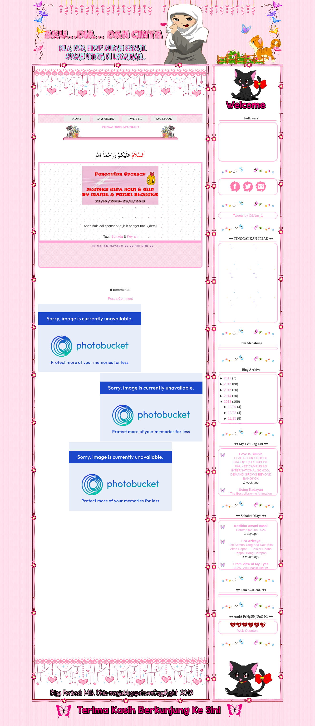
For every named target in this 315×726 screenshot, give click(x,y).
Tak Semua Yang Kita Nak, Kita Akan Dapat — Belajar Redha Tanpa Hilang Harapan (251, 549)
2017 (227, 378)
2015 (227, 390)
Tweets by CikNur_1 (248, 215)
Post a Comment (120, 298)
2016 (227, 384)
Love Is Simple (250, 454)
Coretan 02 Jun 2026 (251, 530)
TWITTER (135, 118)
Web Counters (247, 631)
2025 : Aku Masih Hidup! (251, 568)
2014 (227, 396)
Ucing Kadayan (251, 489)
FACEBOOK (164, 118)
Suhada (117, 236)
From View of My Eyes (251, 564)
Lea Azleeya (251, 541)
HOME (76, 118)
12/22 (232, 413)
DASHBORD (105, 118)
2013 (227, 401)
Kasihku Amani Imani (251, 526)
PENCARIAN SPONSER (120, 127)
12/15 (232, 418)
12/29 (232, 407)
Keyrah (132, 236)
